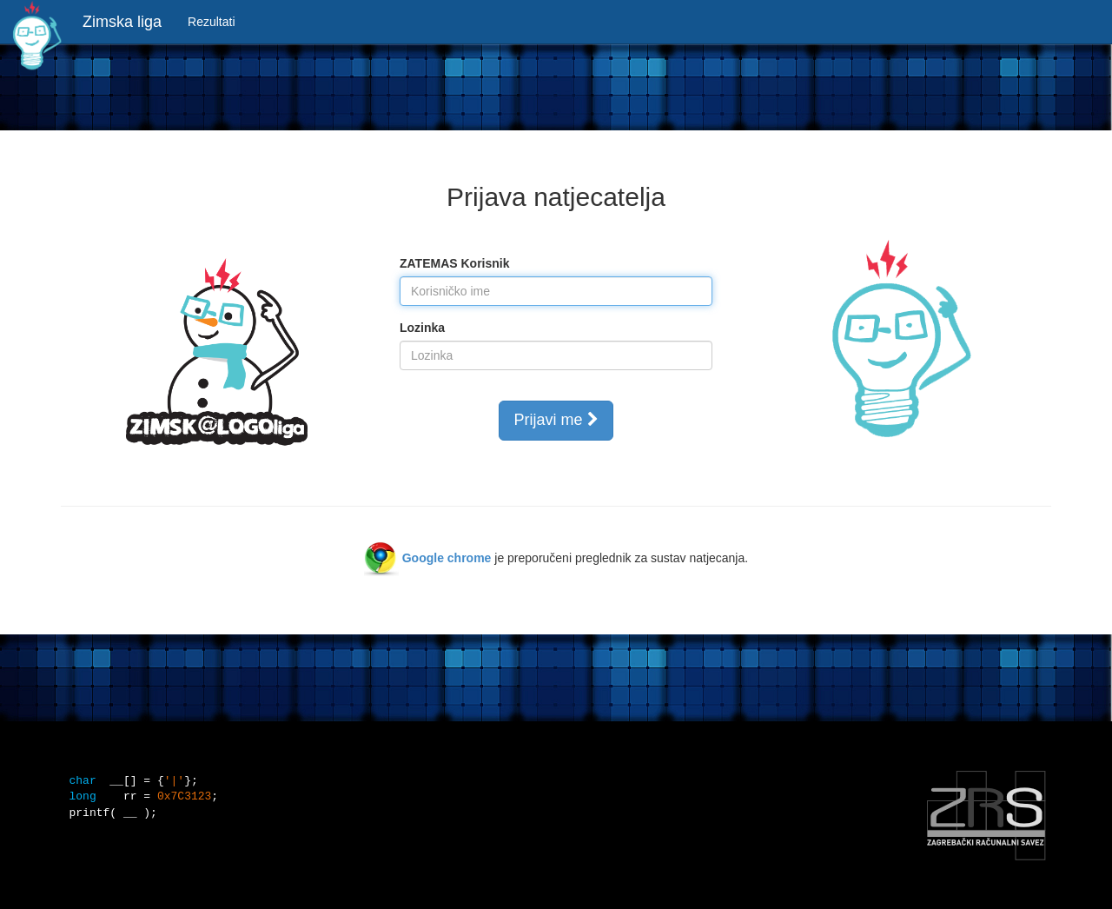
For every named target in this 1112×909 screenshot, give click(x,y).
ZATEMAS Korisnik (455, 263)
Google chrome (447, 558)
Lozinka (422, 328)
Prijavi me (555, 419)
